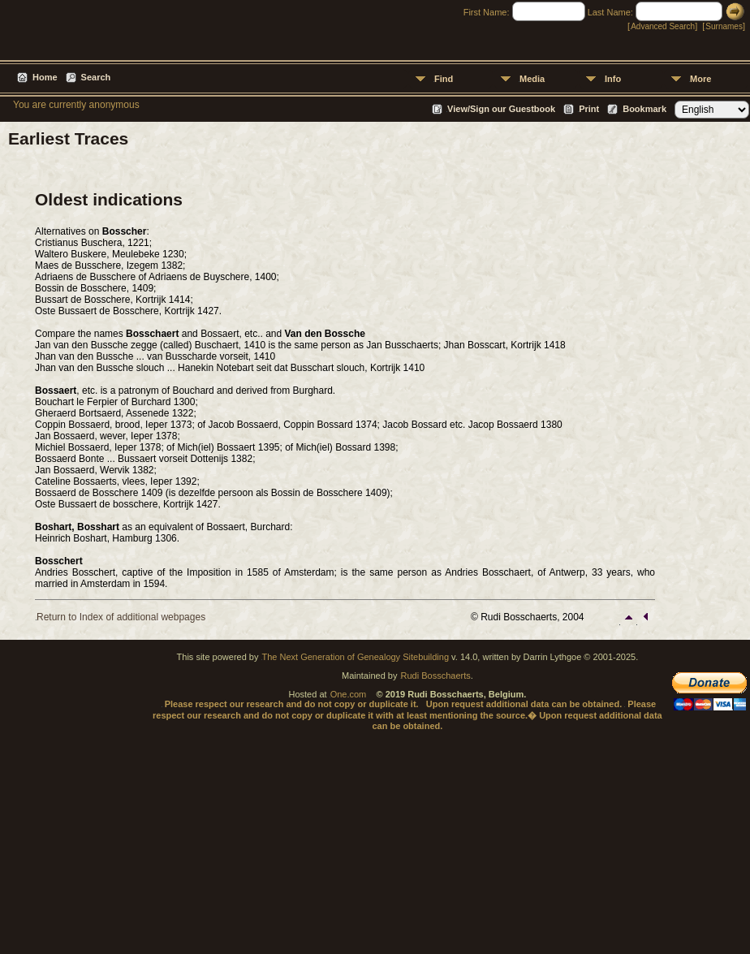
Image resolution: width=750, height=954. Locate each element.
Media (532, 79)
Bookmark (644, 109)
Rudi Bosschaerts (436, 675)
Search (96, 77)
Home (45, 77)
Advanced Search (663, 26)
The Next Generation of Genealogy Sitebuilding (356, 657)
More (700, 79)
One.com (348, 694)
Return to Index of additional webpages (121, 617)
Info (613, 79)
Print (589, 109)
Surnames (724, 26)
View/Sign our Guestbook (501, 109)
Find (443, 79)
